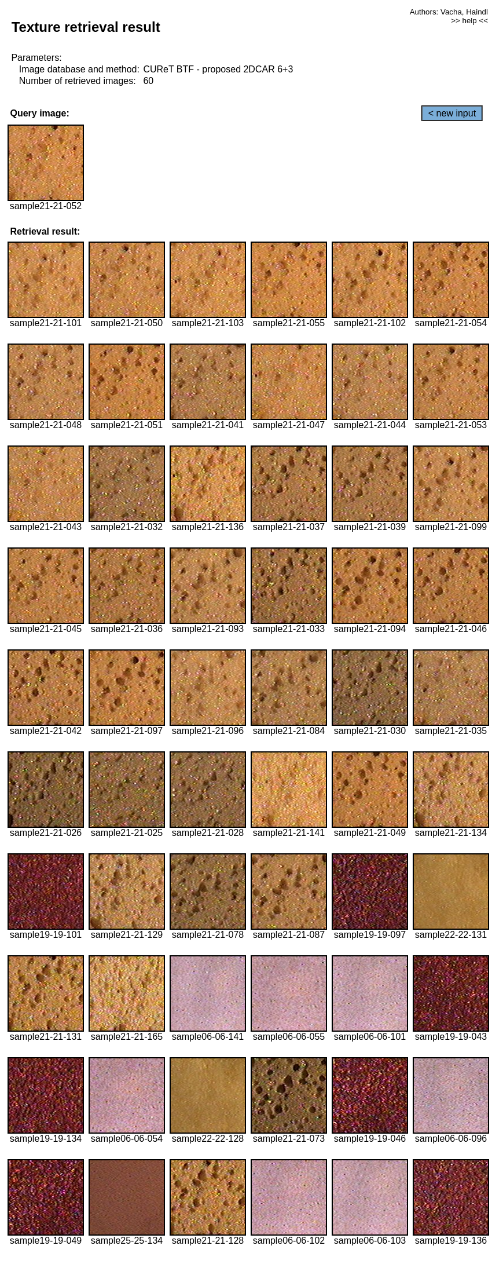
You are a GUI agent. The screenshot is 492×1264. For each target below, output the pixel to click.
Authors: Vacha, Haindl (449, 12)
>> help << (469, 20)
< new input (452, 113)
